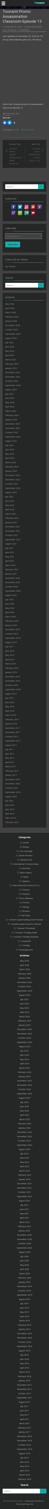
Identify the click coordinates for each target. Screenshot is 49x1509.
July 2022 (9, 496)
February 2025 (12, 363)
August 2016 (11, 796)
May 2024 (9, 402)
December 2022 (12, 475)
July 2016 (9, 800)
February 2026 (12, 316)
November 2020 (12, 582)
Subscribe (13, 244)
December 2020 (12, 578)
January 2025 (11, 368)
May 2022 (9, 505)
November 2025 (12, 325)
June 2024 (9, 398)
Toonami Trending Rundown (26, 936)
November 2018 (12, 680)
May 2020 (9, 608)
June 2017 (9, 753)
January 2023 (11, 471)
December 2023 (12, 423)
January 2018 (11, 723)
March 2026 (10, 312)
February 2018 (12, 719)
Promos (16, 130)
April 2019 (9, 659)
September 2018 (13, 689)
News (25, 876)
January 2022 (11, 522)
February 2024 (12, 415)
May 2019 (9, 655)
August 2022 (11, 492)
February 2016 (12, 822)
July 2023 (9, 445)
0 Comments (24, 30)
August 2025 (11, 338)
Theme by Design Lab (24, 1504)
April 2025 (9, 355)
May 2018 (9, 706)
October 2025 (11, 329)
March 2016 (10, 818)
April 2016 (9, 813)
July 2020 (9, 599)
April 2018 (9, 710)
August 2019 (11, 642)
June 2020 (9, 603)
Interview (26, 868)
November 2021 (12, 531)
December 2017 (12, 728)
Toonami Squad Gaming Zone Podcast (26, 919)
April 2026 (9, 308)
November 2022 (12, 479)
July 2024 (9, 394)
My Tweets (10, 266)
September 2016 (13, 792)
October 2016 (11, 788)
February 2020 (12, 620)
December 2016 (12, 779)
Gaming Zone (26, 859)
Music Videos (26, 872)
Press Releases (26, 898)
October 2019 (11, 633)
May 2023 (9, 453)
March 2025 (10, 359)
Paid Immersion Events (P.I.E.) (25, 885)
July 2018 (9, 698)
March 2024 (10, 411)
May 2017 (9, 758)
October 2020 (11, 586)
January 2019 (11, 672)
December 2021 (12, 526)
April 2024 (9, 406)
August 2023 (11, 441)
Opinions (26, 881)
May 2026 (9, 303)
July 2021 (9, 548)
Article (26, 842)
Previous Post (15, 154)
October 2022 (11, 483)
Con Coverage (26, 851)
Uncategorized (26, 949)
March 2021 (10, 565)
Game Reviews (26, 855)
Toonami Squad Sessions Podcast (26, 924)
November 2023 (12, 428)
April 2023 (9, 458)
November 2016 (12, 783)
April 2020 (9, 612)
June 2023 (9, 449)
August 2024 (11, 389)
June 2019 (9, 651)
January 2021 (11, 573)
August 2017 (11, 745)
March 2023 (10, 462)
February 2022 (12, 518)
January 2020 (11, 625)
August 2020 (11, 595)
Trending (26, 945)
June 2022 (9, 501)
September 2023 (13, 436)
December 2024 (12, 372)
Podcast (26, 889)
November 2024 (12, 376)
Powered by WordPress (34, 1501)
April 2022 (9, 509)
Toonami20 (26, 941)
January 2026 (11, 321)
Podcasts (26, 894)
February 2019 (12, 668)
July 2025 (9, 342)
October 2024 (11, 381)
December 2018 (12, 676)
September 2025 (13, 334)
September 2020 (13, 591)
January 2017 (11, 775)
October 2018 (11, 685)
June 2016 (9, 805)
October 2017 (11, 736)
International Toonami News (26, 864)
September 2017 (13, 740)
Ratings (25, 906)
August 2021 (11, 543)
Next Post (33, 152)
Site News (25, 915)
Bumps (26, 847)
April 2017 (9, 762)
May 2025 (9, 351)
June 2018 (9, 702)
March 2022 (10, 513)
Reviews (26, 911)
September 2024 (13, 385)
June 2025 (9, 346)
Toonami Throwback (26, 928)
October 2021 (11, 535)
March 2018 (10, 715)
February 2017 (12, 770)
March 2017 (10, 766)
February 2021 (12, 569)
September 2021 (13, 539)
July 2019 (9, 646)
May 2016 (9, 809)
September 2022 (13, 488)
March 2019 (10, 663)
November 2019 (12, 629)
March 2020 (10, 616)
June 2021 (9, 552)
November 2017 (12, 732)
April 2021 (9, 560)
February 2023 (12, 466)
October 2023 (11, 432)
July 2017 (9, 749)
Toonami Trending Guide (26, 932)
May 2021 (9, 556)
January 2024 (11, 419)
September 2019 (13, 638)
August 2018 (11, 693)
